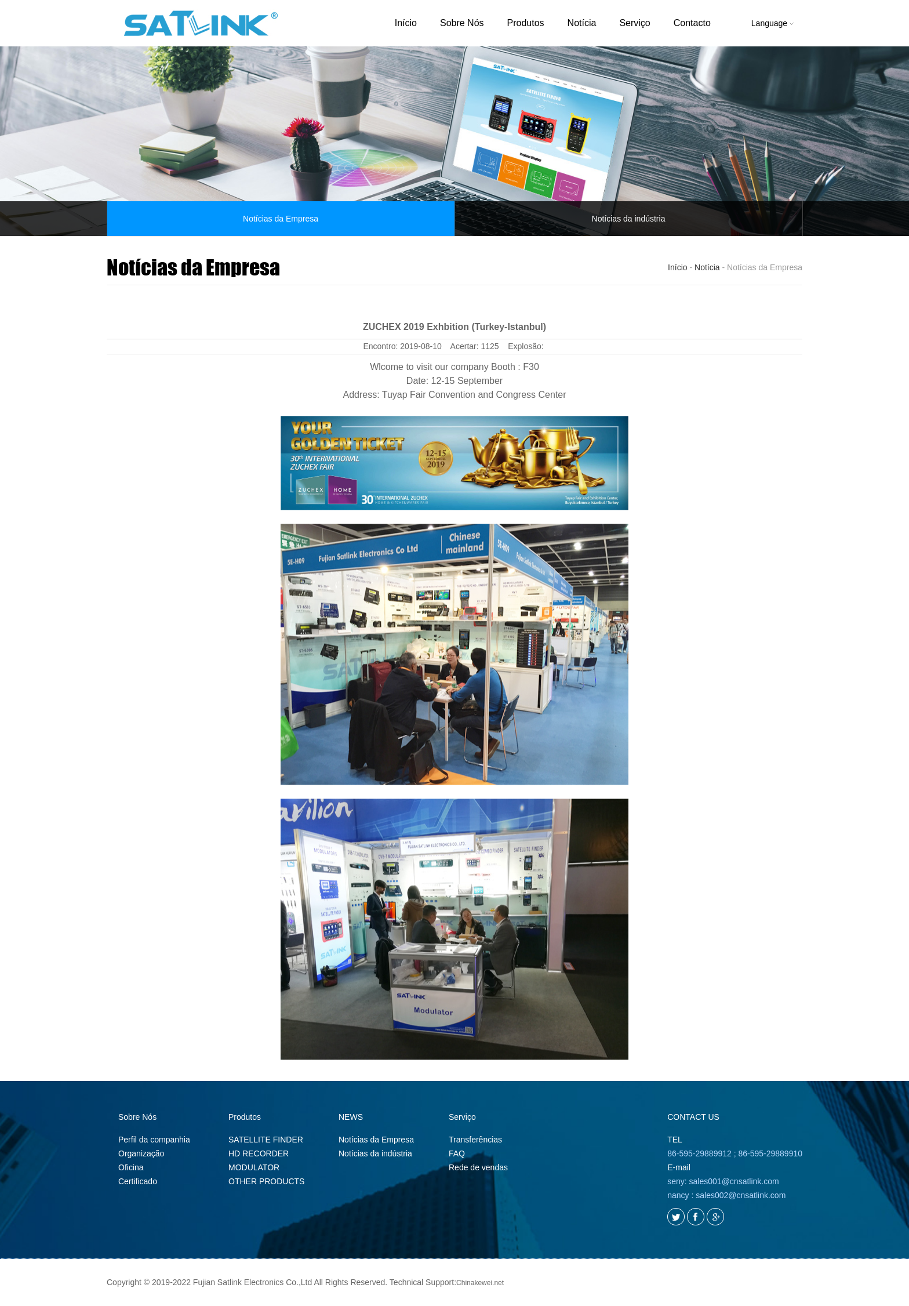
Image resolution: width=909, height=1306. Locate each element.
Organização (141, 1153)
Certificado (137, 1181)
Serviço (634, 23)
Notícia (582, 23)
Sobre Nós (462, 23)
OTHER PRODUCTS (266, 1181)
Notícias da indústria (629, 218)
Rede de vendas (478, 1167)
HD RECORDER (258, 1153)
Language (772, 23)
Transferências (475, 1139)
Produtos (525, 23)
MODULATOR (253, 1167)
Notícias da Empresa (280, 218)
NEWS (351, 1117)
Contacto (692, 23)
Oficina (131, 1167)
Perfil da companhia (154, 1139)
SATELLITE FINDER (265, 1139)
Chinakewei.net (480, 1283)
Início (406, 23)
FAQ (457, 1153)
